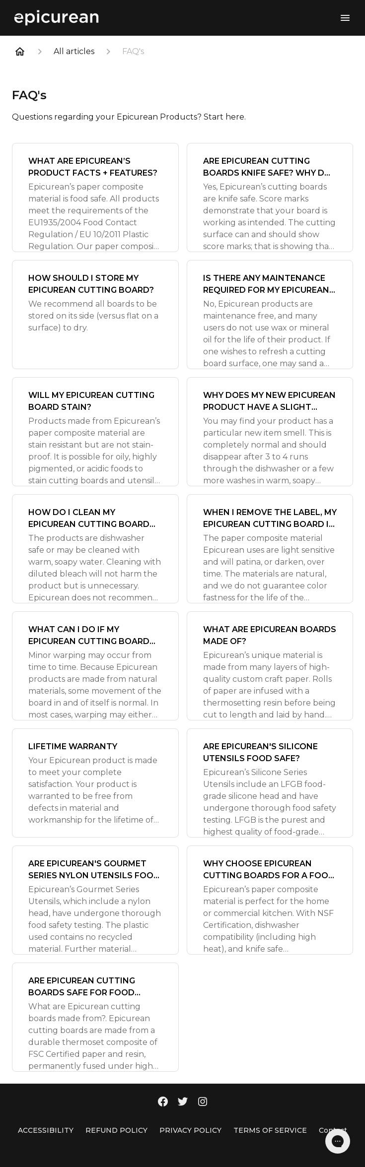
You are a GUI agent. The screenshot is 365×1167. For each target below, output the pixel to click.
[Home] (20, 52)
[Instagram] (203, 1102)
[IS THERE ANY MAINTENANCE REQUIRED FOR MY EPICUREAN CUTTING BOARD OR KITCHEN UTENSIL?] (270, 314)
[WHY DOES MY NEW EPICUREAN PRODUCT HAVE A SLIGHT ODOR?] (270, 431)
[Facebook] (163, 1102)
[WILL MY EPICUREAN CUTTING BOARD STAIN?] (95, 431)
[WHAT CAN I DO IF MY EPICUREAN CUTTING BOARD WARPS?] (95, 665)
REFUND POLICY (116, 1130)
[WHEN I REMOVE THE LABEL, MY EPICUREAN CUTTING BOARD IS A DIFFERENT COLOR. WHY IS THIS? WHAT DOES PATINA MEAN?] (270, 548)
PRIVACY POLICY (190, 1130)
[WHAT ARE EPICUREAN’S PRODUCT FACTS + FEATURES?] (95, 197)
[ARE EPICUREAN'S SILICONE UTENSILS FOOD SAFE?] (270, 783)
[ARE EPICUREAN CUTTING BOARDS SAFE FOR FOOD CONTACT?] (95, 1017)
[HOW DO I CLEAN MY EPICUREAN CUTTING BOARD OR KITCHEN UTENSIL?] (95, 548)
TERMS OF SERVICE (270, 1130)
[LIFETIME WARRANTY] (95, 783)
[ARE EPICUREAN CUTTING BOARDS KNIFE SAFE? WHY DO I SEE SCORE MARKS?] (270, 197)
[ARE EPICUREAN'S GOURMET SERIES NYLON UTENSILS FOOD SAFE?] (95, 900)
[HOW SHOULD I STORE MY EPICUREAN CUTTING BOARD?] (95, 314)
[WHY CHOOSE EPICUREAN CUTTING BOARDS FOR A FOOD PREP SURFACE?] (270, 900)
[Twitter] (183, 1102)
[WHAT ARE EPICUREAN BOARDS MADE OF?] (270, 665)
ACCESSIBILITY (45, 1130)
